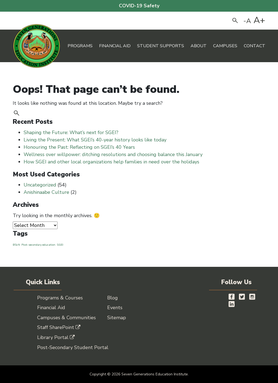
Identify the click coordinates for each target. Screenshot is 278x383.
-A (247, 21)
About (199, 46)
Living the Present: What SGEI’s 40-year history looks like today (96, 140)
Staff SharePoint (58, 327)
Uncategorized (40, 185)
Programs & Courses (60, 298)
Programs (80, 46)
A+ (259, 20)
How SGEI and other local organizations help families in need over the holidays (112, 162)
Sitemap (116, 317)
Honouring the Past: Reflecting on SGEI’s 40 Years (80, 147)
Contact (254, 46)
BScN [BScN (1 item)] (16, 245)
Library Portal (56, 337)
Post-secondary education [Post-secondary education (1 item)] (38, 245)
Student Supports (160, 46)
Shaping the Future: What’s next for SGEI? (72, 132)
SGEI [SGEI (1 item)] (60, 245)
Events (114, 307)
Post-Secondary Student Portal (72, 347)
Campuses (225, 46)
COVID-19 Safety (139, 5)
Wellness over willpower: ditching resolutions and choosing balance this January (113, 154)
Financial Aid (115, 46)
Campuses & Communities (66, 317)
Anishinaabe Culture (46, 192)
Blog (112, 298)
